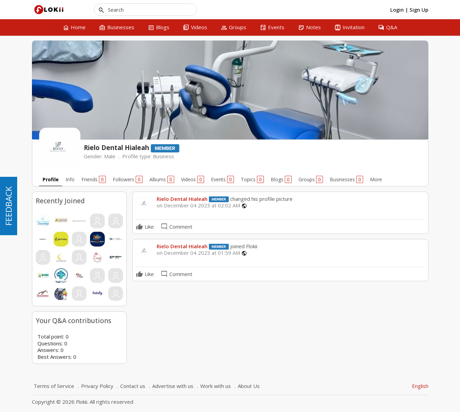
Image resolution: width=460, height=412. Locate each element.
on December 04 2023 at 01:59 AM (198, 253)
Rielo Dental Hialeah (182, 198)
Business (163, 156)
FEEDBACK (8, 206)
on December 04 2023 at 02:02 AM (198, 205)
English (420, 385)
